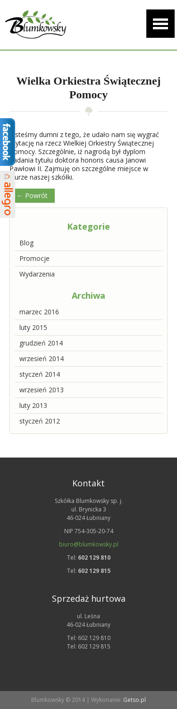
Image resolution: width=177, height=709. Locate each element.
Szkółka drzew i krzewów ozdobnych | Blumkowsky (35, 24)
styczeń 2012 (39, 420)
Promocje (34, 258)
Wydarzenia (37, 273)
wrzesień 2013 (41, 389)
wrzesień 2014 (41, 358)
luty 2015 (33, 327)
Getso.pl (134, 700)
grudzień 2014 (41, 342)
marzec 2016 (39, 311)
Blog (26, 242)
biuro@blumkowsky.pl (88, 544)
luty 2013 (33, 405)
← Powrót (32, 195)
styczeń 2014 (39, 374)
